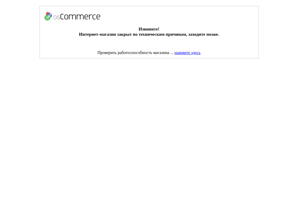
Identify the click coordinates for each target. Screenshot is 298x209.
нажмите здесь (188, 52)
